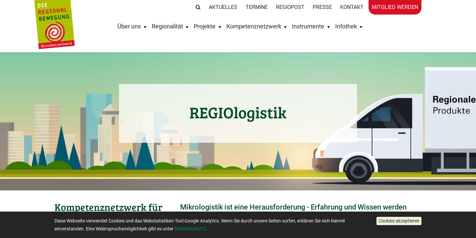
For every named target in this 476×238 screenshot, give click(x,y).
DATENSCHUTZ (190, 228)
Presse (322, 7)
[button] (399, 221)
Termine (257, 7)
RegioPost (290, 7)
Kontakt (352, 7)
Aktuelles (223, 7)
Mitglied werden (395, 7)
